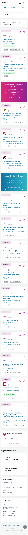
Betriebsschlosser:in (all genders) (13, 251)
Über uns (5, 525)
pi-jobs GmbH (9, 41)
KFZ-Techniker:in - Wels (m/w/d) (12, 320)
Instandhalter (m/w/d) (9, 39)
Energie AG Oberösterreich (13, 207)
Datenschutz (14, 528)
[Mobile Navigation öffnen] (26, 2)
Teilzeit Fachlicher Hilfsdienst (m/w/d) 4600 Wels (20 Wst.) (12, 114)
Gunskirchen (12, 43)
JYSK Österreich (10, 368)
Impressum (18, 525)
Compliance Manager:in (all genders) (11, 204)
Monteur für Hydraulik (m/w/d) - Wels (12, 138)
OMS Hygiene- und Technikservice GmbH (17, 231)
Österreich (11, 70)
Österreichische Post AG (12, 118)
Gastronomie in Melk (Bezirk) (11, 485)
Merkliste (13, 7)
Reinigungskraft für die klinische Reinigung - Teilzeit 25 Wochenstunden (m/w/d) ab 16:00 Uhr (13, 415)
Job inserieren (11, 525)
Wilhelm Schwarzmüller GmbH (14, 141)
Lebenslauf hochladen (14, 187)
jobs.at (11, 530)
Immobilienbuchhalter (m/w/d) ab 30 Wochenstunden (13, 228)
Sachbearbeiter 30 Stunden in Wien (12, 487)
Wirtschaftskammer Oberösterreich (12, 518)
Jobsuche (6, 7)
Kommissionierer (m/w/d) (10, 388)
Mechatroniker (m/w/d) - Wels (12, 161)
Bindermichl (6, 490)
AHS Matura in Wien (8, 492)
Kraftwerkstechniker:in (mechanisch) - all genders (11, 273)
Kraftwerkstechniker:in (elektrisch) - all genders (13, 297)
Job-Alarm (21, 7)
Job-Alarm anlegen (14, 443)
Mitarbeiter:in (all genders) (11, 342)
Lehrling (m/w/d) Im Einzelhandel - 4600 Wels (13, 365)
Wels (7, 43)
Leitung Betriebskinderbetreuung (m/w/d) (13, 65)
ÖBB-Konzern (9, 322)
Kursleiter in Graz (7, 482)
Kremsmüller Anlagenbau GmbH (14, 390)
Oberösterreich (13, 143)
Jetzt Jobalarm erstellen (14, 98)
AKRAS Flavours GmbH (9, 511)
